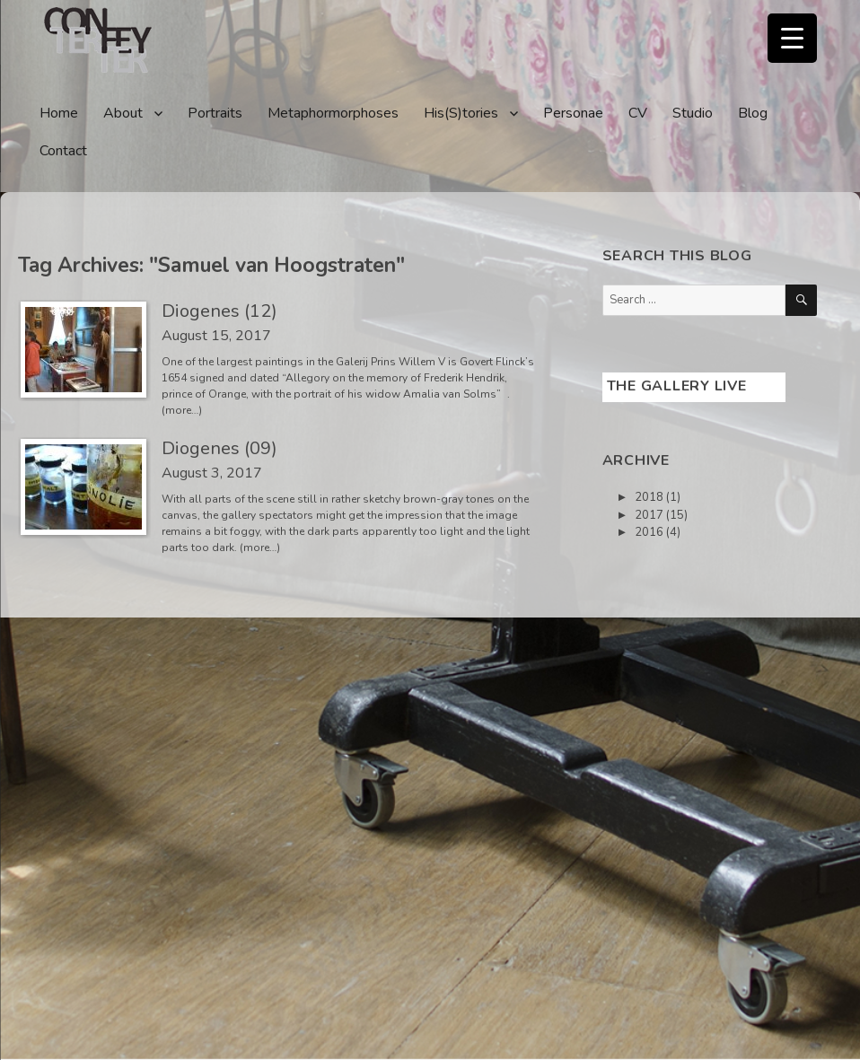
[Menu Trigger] (792, 38)
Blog (753, 113)
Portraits (215, 113)
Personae (573, 113)
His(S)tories (461, 113)
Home (58, 113)
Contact (63, 151)
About (123, 113)
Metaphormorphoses (333, 113)
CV (637, 113)
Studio (692, 113)
